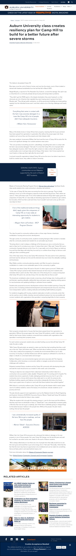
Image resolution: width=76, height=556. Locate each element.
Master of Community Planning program (41, 452)
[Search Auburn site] (72, 2)
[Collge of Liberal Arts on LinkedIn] (12, 539)
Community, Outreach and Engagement (35, 455)
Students (50, 455)
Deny (64, 547)
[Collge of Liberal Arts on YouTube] (22, 539)
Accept (59, 547)
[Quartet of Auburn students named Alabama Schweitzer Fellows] (44, 519)
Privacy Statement (40, 549)
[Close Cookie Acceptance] (70, 544)
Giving (63, 2)
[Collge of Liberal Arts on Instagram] (17, 539)
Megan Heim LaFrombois (46, 186)
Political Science (18, 455)
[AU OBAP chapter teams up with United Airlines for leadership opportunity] (8, 487)
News (64, 6)
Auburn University (56, 539)
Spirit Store (54, 2)
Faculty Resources (30, 2)
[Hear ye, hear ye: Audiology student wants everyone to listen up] (8, 521)
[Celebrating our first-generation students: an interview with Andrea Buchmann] (8, 502)
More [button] (69, 6)
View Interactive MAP (52, 172)
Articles (17, 20)
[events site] (68, 2)
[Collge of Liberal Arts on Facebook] (6, 539)
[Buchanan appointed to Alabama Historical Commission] (44, 507)
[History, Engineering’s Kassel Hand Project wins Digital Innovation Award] (44, 486)
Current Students (49, 7)
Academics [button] (57, 6)
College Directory (44, 2)
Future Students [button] (40, 6)
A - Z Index (54, 541)
